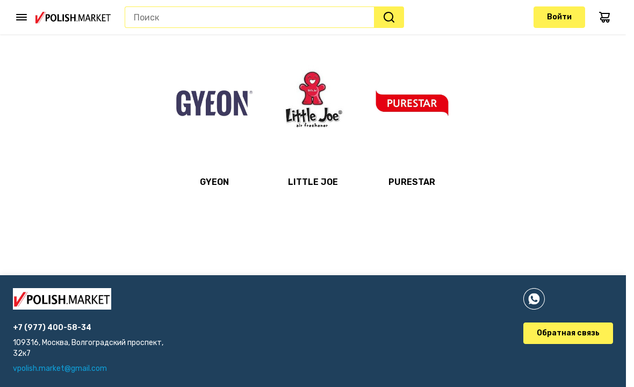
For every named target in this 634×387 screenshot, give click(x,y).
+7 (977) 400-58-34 (52, 327)
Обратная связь (568, 333)
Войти (559, 17)
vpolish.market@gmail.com (60, 368)
